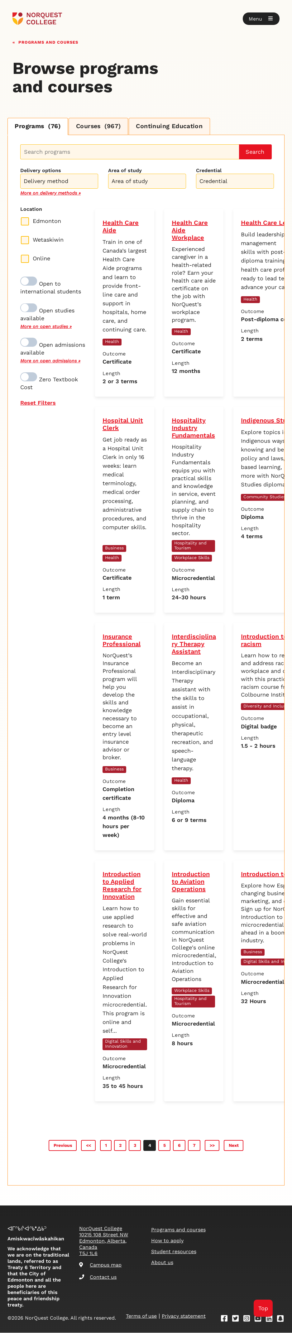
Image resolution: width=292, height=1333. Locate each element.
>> (212, 1145)
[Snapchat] (282, 1320)
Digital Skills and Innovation (123, 1044)
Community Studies (264, 497)
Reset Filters (38, 403)
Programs (39, 126)
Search (255, 152)
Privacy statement (184, 1316)
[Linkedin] (271, 1320)
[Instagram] (248, 1320)
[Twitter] (237, 1320)
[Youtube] (260, 1320)
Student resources (173, 1252)
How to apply (167, 1241)
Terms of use (141, 1316)
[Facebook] (226, 1320)
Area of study (125, 171)
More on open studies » (46, 326)
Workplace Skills (191, 557)
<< (88, 1145)
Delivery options (40, 171)
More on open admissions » (50, 361)
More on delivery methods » (50, 193)
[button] (261, 18)
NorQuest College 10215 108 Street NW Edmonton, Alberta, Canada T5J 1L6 (103, 1241)
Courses (101, 126)
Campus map (100, 1265)
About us (162, 1263)
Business (114, 548)
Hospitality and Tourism (190, 546)
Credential (209, 171)
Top (263, 1308)
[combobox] (59, 180)
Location (31, 209)
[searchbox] (61, 182)
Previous (63, 1145)
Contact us (98, 1277)
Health (112, 341)
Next (234, 1145)
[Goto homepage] (37, 18)
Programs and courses (48, 41)
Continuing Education (174, 126)
